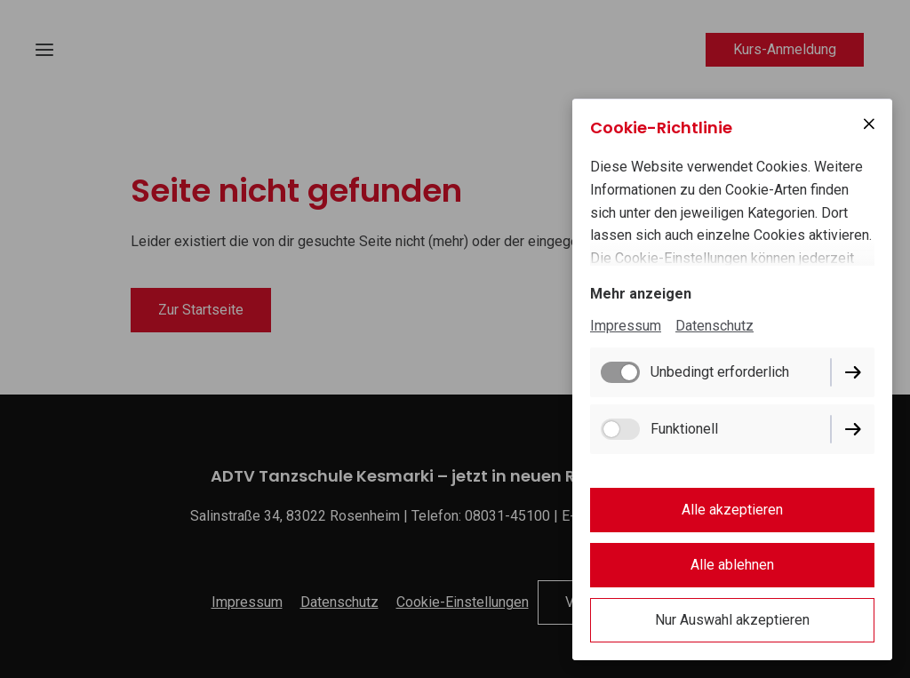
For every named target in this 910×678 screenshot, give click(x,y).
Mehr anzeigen (640, 293)
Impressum (625, 325)
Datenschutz (714, 325)
